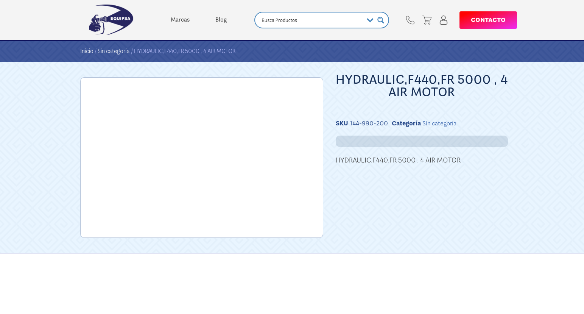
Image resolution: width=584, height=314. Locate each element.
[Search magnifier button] (380, 20)
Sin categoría (114, 51)
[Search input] (311, 20)
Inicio (86, 51)
